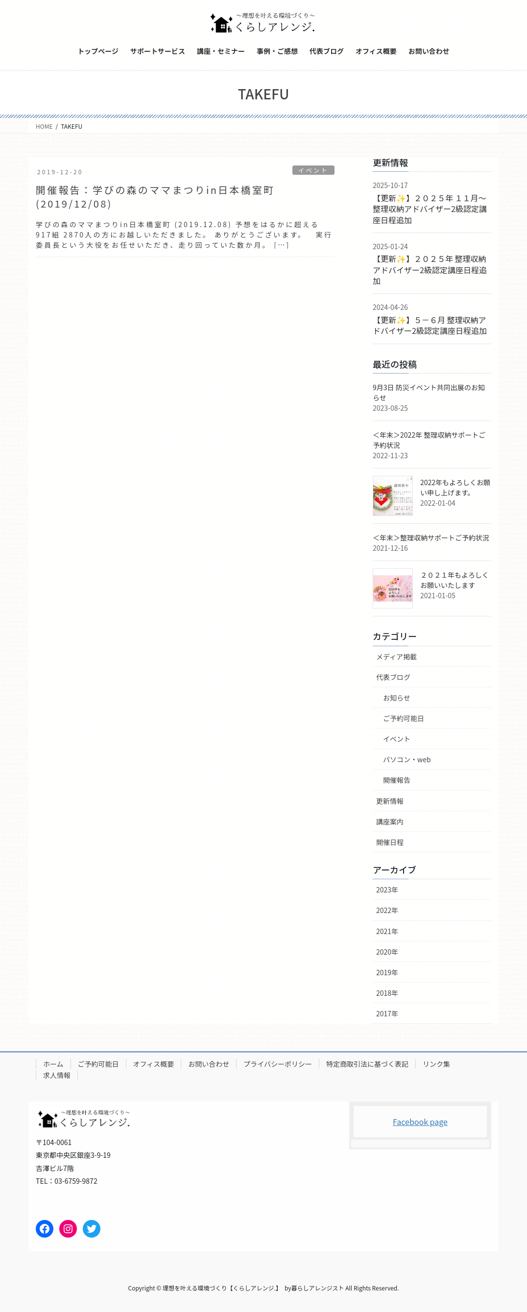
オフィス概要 (153, 1064)
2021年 (387, 931)
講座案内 (390, 821)
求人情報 (57, 1075)
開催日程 (390, 842)
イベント (312, 170)
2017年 (387, 1013)
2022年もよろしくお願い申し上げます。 (455, 487)
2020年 (387, 952)
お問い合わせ (208, 1064)
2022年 (387, 910)
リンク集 (436, 1064)
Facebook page (420, 1121)
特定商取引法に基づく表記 (367, 1064)
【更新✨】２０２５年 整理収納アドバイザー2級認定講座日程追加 (430, 269)
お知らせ (396, 698)
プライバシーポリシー (277, 1064)
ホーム (53, 1064)
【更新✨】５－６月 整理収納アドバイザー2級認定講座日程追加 (430, 325)
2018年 (387, 993)
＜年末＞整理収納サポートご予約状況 (431, 537)
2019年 (387, 972)
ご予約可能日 (403, 718)
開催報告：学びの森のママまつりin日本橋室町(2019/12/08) (155, 197)
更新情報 (390, 801)
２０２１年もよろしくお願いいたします (454, 580)
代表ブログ (393, 677)
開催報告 (396, 780)
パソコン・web (407, 759)
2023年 (387, 889)
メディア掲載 (396, 656)
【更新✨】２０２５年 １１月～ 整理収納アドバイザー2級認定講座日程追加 (433, 209)
